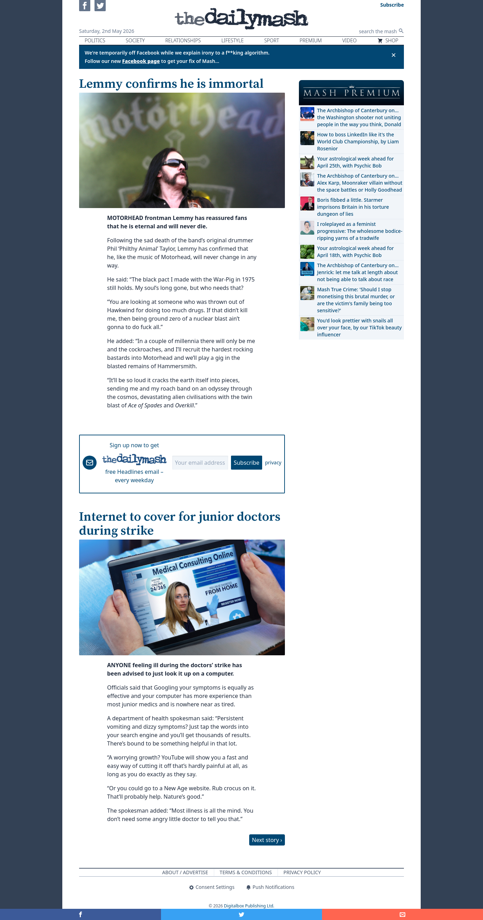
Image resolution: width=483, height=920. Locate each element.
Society (135, 40)
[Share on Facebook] (80, 914)
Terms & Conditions (246, 872)
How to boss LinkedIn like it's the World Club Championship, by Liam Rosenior (358, 141)
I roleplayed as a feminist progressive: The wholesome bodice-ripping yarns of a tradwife (359, 231)
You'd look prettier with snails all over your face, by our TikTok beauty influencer (359, 327)
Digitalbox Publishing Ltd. (249, 906)
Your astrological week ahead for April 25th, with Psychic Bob (355, 162)
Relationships (183, 40)
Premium (311, 40)
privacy (273, 462)
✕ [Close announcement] (393, 55)
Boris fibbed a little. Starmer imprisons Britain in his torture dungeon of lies (353, 207)
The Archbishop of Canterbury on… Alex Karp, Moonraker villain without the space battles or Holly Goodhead (359, 182)
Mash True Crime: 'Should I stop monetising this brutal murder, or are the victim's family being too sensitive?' (356, 300)
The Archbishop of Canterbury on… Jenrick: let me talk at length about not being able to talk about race (358, 272)
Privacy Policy (302, 872)
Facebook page (141, 61)
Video (349, 40)
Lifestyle (232, 40)
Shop (387, 40)
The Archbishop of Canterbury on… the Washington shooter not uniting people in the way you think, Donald (359, 117)
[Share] (402, 914)
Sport (271, 40)
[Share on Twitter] (241, 914)
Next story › (267, 840)
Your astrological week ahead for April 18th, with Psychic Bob (355, 251)
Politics (95, 40)
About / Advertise (185, 872)
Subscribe (246, 462)
